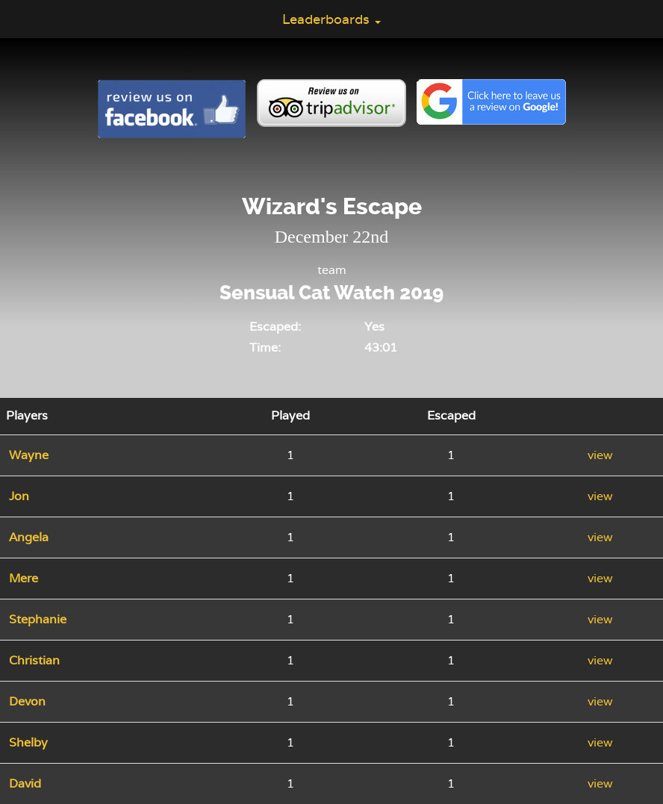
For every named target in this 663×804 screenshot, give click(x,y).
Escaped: (275, 326)
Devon (27, 701)
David (25, 783)
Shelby (28, 742)
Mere (23, 578)
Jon (19, 496)
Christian (34, 660)
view (600, 455)
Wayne (29, 455)
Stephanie (37, 619)
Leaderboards (331, 19)
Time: (265, 347)
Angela (29, 537)
